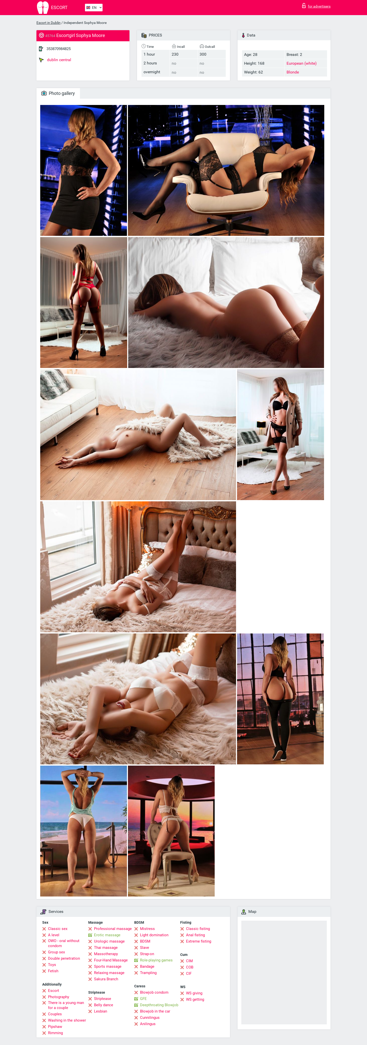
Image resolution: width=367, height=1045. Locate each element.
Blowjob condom (154, 992)
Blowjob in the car (155, 1011)
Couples (55, 1014)
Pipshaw (55, 1026)
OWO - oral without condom (63, 943)
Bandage (147, 966)
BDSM (145, 941)
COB (189, 967)
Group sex (56, 952)
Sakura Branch (106, 979)
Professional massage (113, 928)
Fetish (53, 971)
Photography (58, 997)
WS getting (195, 999)
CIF (189, 973)
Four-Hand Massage (111, 960)
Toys (52, 964)
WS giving (194, 993)
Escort (53, 990)
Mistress (147, 928)
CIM (189, 961)
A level (53, 935)
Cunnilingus (150, 1017)
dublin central (55, 59)
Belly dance (103, 1005)
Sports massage (107, 966)
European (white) (302, 63)
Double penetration (64, 958)
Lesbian (100, 1011)
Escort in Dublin (48, 23)
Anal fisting (195, 935)
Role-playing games (156, 960)
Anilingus (148, 1024)
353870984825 (59, 49)
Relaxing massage (109, 973)
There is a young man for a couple (66, 1005)
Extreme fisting (198, 941)
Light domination (154, 935)
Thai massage (106, 947)
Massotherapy (106, 954)
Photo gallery (58, 93)
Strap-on (147, 954)
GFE (143, 998)
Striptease (102, 998)
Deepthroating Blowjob (159, 1005)
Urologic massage (109, 941)
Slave (144, 947)
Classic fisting (198, 928)
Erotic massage (107, 935)
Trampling (148, 973)
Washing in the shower (67, 1020)
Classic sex (57, 928)
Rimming (55, 1033)
